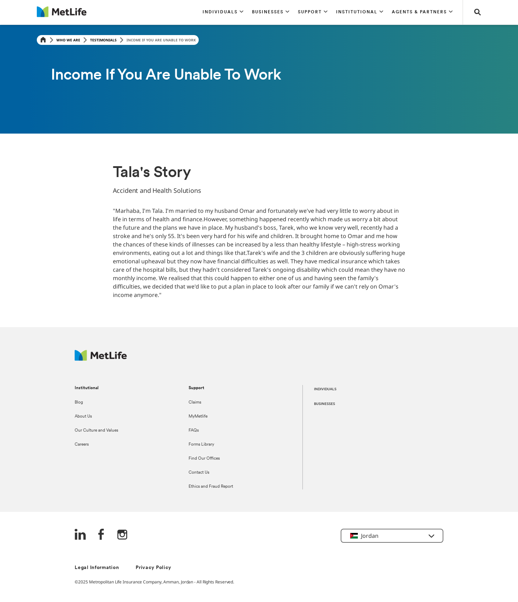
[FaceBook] (101, 535)
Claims (195, 402)
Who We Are (68, 40)
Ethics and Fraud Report (211, 487)
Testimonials (103, 40)
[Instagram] (122, 535)
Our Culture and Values (96, 430)
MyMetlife (198, 416)
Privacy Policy (153, 567)
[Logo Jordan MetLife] (101, 359)
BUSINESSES (324, 404)
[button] (223, 12)
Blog (79, 402)
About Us (83, 416)
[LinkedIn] (80, 535)
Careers (82, 444)
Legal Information (97, 567)
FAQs (194, 430)
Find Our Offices (204, 458)
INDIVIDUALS (325, 389)
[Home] (43, 40)
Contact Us (199, 473)
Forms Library (201, 444)
